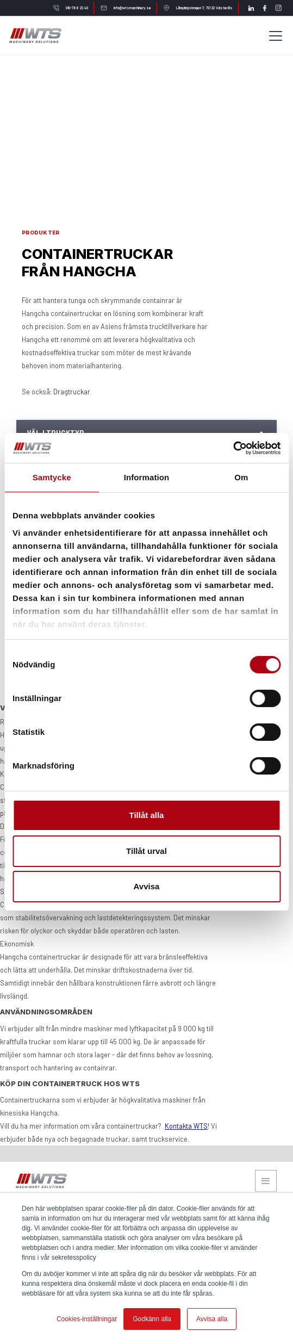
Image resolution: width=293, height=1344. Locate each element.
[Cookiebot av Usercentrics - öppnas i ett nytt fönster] (232, 448)
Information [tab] (147, 477)
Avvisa (147, 886)
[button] (273, 36)
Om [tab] (241, 477)
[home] (35, 35)
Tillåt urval (146, 851)
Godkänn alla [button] (152, 1319)
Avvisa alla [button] (211, 1319)
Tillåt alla (146, 815)
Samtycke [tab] (52, 477)
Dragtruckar (71, 391)
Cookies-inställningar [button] (87, 1319)
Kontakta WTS (186, 1126)
